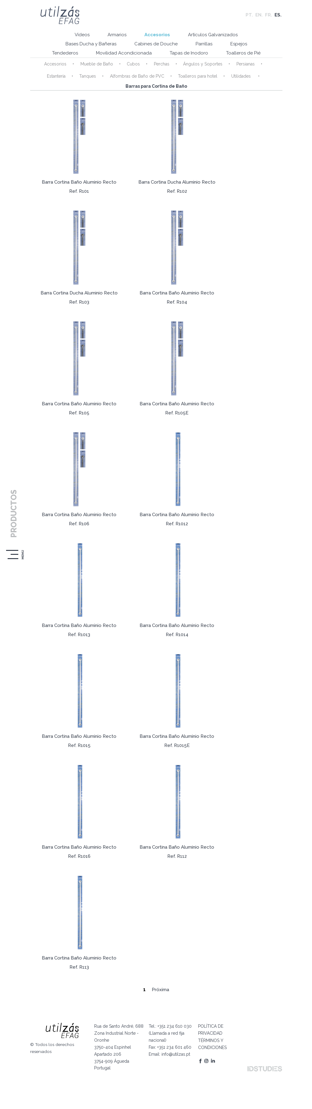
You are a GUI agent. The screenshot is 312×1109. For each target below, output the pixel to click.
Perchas (161, 64)
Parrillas (204, 44)
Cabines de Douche (155, 44)
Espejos (239, 44)
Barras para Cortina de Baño (156, 86)
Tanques (87, 76)
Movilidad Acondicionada (123, 53)
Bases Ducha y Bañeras (90, 44)
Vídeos (81, 35)
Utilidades (241, 76)
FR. (268, 15)
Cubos (133, 64)
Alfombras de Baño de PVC (137, 76)
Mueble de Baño (96, 64)
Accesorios (157, 35)
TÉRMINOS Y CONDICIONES (211, 1043)
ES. (278, 15)
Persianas (245, 64)
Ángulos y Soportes (202, 64)
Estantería (56, 76)
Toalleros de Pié (243, 53)
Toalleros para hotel (197, 76)
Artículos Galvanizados (213, 35)
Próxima (160, 990)
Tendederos (64, 53)
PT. (249, 15)
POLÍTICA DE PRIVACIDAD (210, 1029)
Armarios (116, 35)
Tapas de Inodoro (189, 53)
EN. (259, 15)
